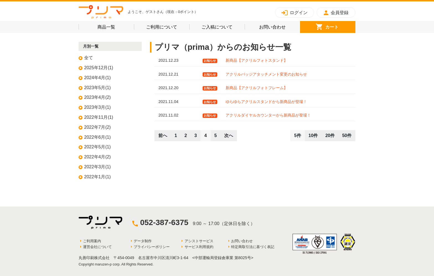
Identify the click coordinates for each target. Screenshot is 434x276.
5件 (297, 135)
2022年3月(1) (97, 166)
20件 (330, 135)
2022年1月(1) (97, 176)
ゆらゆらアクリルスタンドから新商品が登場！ (266, 101)
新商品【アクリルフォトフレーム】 (257, 88)
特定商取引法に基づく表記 (252, 247)
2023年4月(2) (97, 97)
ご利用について (167, 26)
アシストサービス (199, 241)
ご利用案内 (92, 241)
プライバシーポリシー (152, 247)
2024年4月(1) (97, 77)
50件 (347, 135)
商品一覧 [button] (114, 26)
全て (88, 57)
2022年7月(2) (97, 127)
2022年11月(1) (98, 117)
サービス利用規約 (199, 247)
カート (340, 26)
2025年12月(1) (98, 67)
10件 (313, 135)
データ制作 (143, 241)
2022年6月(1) (97, 137)
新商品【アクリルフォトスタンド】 (257, 60)
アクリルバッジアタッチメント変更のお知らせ (266, 74)
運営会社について (97, 247)
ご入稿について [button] (223, 26)
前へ (162, 135)
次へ (228, 135)
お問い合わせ (279, 26)
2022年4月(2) (97, 156)
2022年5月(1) (97, 147)
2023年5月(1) (97, 87)
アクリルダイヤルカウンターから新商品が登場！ (268, 115)
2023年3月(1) (97, 107)
